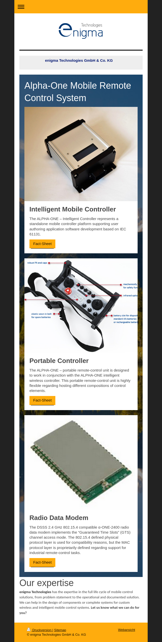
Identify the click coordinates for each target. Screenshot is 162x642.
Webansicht (126, 630)
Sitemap (60, 630)
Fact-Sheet (42, 243)
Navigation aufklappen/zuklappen (81, 6)
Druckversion (39, 630)
